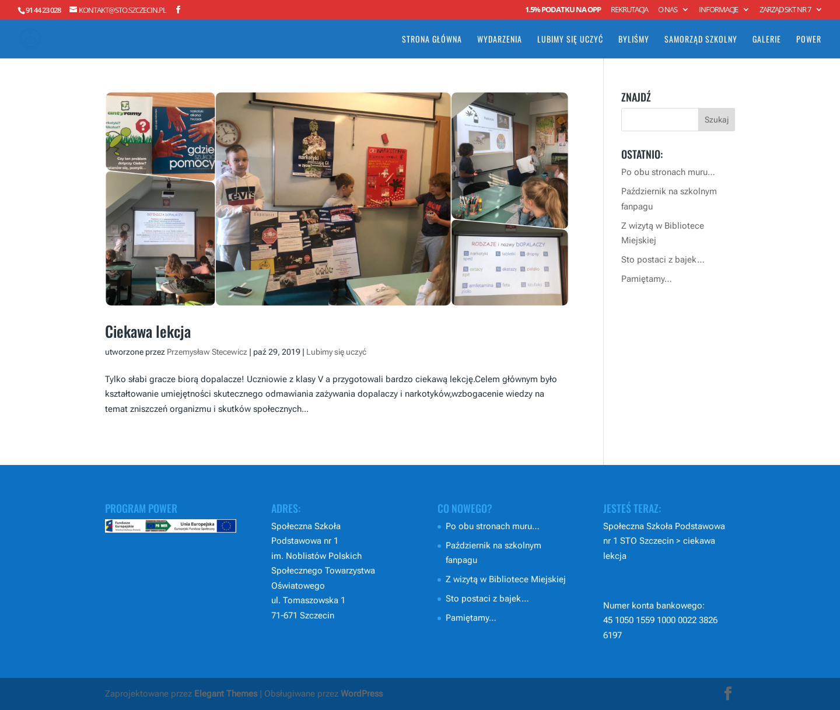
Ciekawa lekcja (148, 331)
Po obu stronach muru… (668, 172)
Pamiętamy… (646, 279)
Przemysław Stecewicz (207, 351)
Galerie (766, 40)
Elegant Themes (225, 693)
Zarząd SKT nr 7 (785, 10)
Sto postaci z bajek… (663, 259)
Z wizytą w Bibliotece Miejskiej (506, 579)
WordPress (362, 693)
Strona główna (432, 40)
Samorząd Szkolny (700, 40)
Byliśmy (633, 40)
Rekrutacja (629, 10)
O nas (667, 10)
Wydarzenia (499, 40)
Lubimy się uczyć (570, 40)
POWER (808, 40)
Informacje (718, 10)
